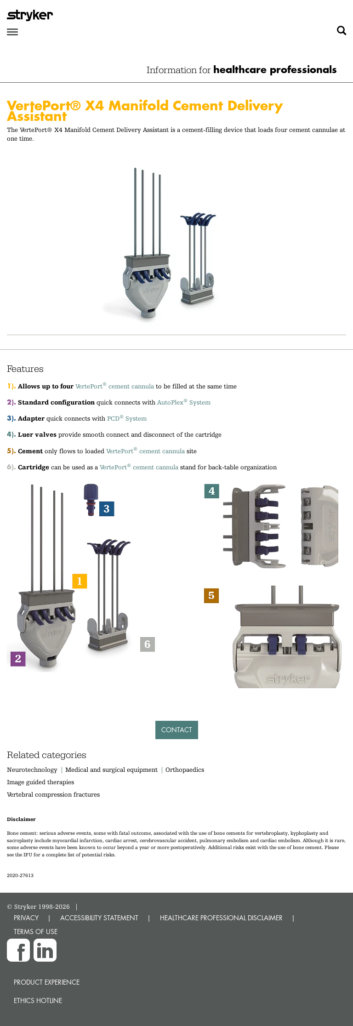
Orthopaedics (184, 769)
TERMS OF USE (35, 931)
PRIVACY (26, 917)
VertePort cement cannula (114, 386)
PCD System (127, 418)
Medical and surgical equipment (112, 769)
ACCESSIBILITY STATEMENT (99, 917)
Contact (176, 729)
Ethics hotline (38, 1000)
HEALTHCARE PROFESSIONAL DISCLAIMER (221, 917)
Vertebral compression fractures (53, 794)
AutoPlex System (184, 402)
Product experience (47, 982)
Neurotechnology (32, 769)
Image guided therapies (40, 782)
